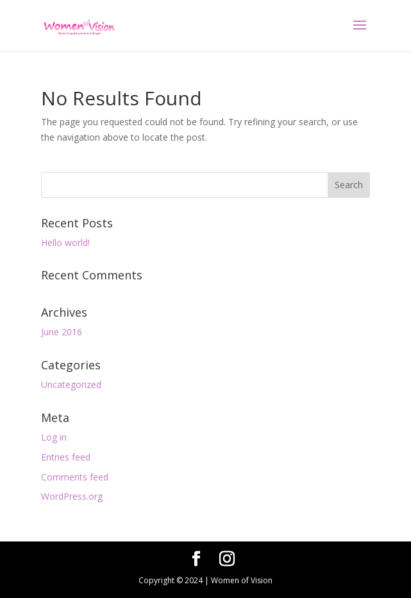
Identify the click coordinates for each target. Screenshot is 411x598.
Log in (54, 437)
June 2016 (61, 332)
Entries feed (65, 457)
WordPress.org (72, 496)
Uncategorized (71, 384)
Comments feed (74, 477)
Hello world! (65, 242)
